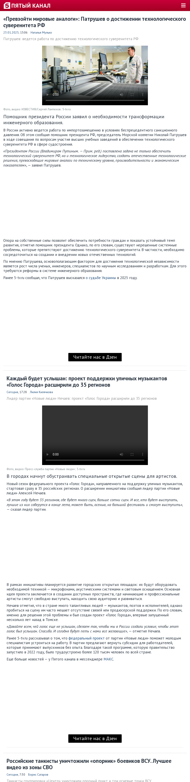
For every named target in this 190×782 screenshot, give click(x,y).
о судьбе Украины (101, 277)
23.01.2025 (11, 32)
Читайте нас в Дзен (95, 357)
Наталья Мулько (41, 32)
